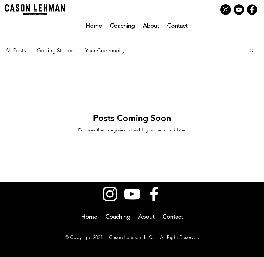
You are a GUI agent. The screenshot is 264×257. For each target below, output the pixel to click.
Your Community (105, 50)
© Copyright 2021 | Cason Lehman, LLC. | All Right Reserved (132, 237)
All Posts (15, 50)
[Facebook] (252, 9)
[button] (251, 51)
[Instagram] (225, 9)
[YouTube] (239, 9)
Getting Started (55, 50)
